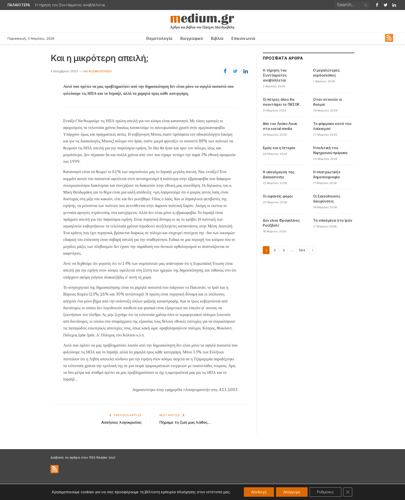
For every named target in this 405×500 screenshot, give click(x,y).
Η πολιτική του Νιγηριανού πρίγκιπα (330, 150)
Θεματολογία (159, 38)
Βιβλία (217, 38)
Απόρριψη (291, 492)
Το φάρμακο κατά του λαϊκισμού (332, 126)
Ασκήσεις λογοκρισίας (121, 422)
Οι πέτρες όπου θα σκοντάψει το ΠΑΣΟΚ (281, 101)
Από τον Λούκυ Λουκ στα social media (280, 126)
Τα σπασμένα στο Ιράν (332, 220)
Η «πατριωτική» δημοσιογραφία (326, 174)
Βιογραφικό (191, 38)
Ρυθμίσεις (325, 492)
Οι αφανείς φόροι (277, 196)
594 (302, 250)
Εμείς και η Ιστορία (279, 148)
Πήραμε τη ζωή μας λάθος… (185, 422)
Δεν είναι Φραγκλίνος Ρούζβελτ (281, 222)
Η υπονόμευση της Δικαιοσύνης (278, 174)
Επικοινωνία (243, 38)
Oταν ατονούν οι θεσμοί (327, 101)
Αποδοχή (259, 492)
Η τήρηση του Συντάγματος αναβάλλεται (70, 5)
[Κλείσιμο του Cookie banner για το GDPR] (347, 492)
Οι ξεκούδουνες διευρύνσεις (326, 198)
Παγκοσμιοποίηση (97, 71)
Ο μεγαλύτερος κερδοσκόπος (326, 72)
